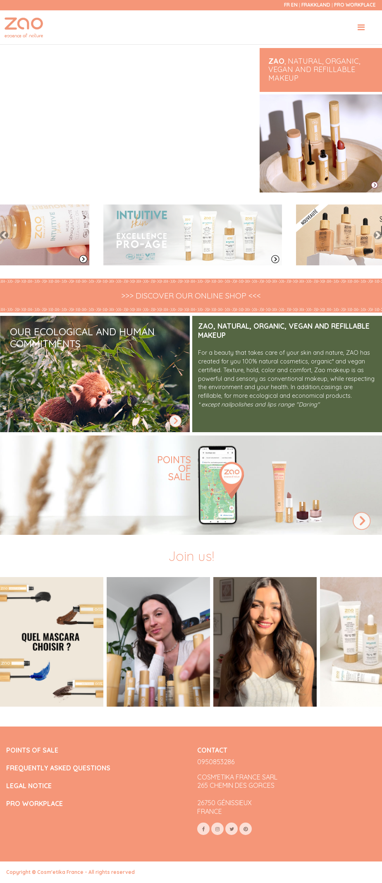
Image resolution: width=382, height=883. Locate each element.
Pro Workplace (355, 5)
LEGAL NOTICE (29, 786)
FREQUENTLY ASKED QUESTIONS (58, 768)
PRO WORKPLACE (34, 804)
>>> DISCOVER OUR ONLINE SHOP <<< (191, 295)
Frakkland (316, 5)
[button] (4, 235)
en (294, 5)
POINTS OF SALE (32, 750)
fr (287, 5)
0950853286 (215, 762)
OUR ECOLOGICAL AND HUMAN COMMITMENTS (82, 337)
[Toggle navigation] (361, 27)
